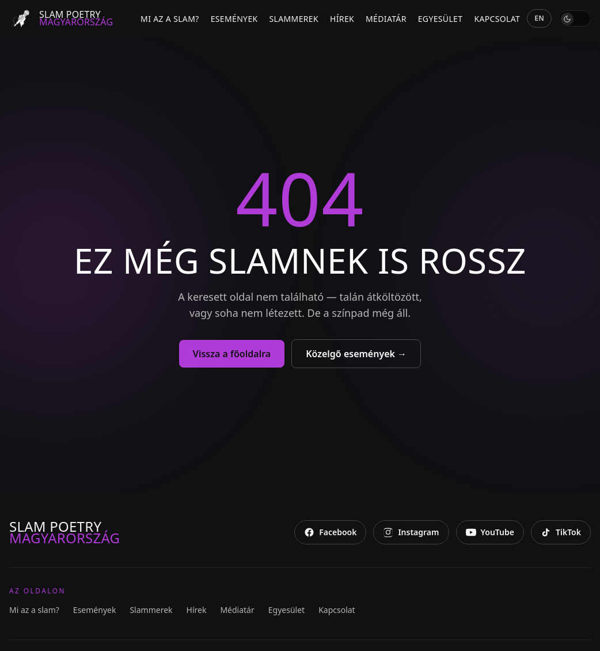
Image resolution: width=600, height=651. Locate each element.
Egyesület (440, 18)
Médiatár (386, 18)
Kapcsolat (497, 18)
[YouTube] (490, 532)
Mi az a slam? (169, 18)
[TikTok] (561, 532)
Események (234, 18)
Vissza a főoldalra (232, 353)
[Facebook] (330, 532)
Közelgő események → (356, 353)
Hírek (342, 18)
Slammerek (293, 18)
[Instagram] (411, 532)
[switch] (575, 18)
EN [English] (539, 18)
